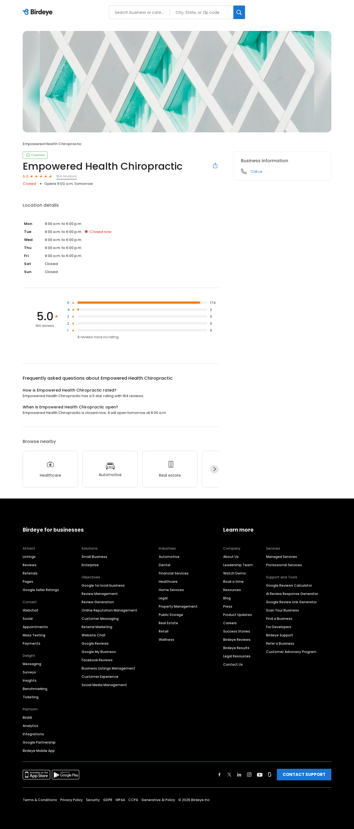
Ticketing (30, 697)
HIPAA (120, 799)
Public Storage (171, 614)
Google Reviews (95, 643)
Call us (256, 171)
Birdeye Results (236, 648)
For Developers (278, 627)
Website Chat (94, 635)
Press (227, 606)
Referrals (30, 573)
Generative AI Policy (158, 799)
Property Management (178, 606)
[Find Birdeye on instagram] (249, 774)
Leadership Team (238, 565)
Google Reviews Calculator (289, 585)
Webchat (30, 610)
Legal (163, 598)
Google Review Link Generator (291, 602)
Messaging (32, 664)
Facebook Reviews (97, 660)
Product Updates (237, 614)
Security (93, 799)
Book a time (233, 581)
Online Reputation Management (109, 610)
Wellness (166, 639)
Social (28, 618)
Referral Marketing (97, 627)
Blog (227, 598)
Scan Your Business (282, 610)
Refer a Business (280, 643)
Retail (163, 631)
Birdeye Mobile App (39, 750)
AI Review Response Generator (292, 593)
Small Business (94, 556)
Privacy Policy (71, 799)
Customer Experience (100, 676)
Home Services (171, 589)
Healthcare (168, 581)
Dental (164, 565)
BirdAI (27, 717)
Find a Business (279, 618)
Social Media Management (104, 685)
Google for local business (103, 585)
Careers (230, 623)
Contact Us (233, 664)
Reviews (30, 565)
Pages (28, 581)
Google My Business (99, 651)
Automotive (169, 556)
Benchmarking (35, 688)
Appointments (35, 627)
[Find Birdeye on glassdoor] (269, 774)
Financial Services (174, 573)
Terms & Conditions (40, 799)
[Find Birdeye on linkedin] (239, 774)
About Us (231, 556)
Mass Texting (34, 635)
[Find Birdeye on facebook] (219, 774)
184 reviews (66, 176)
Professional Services (284, 565)
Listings (29, 556)
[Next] (214, 469)
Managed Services (281, 556)
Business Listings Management (108, 668)
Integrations (33, 734)
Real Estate (168, 623)
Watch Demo (234, 573)
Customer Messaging (100, 618)
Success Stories (236, 631)
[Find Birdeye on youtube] (259, 774)
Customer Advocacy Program (291, 651)
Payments (31, 643)
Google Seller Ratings (41, 589)
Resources (232, 589)
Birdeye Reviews (237, 639)
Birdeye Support (279, 635)
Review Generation (98, 602)
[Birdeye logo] (38, 12)
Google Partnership (39, 742)
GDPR (107, 799)
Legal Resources (237, 656)
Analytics (30, 725)
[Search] (239, 12)
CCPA (133, 799)
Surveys (29, 672)
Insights (30, 680)
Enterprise (90, 565)
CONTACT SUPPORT (304, 774)
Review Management (100, 593)
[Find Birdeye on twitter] (229, 774)
